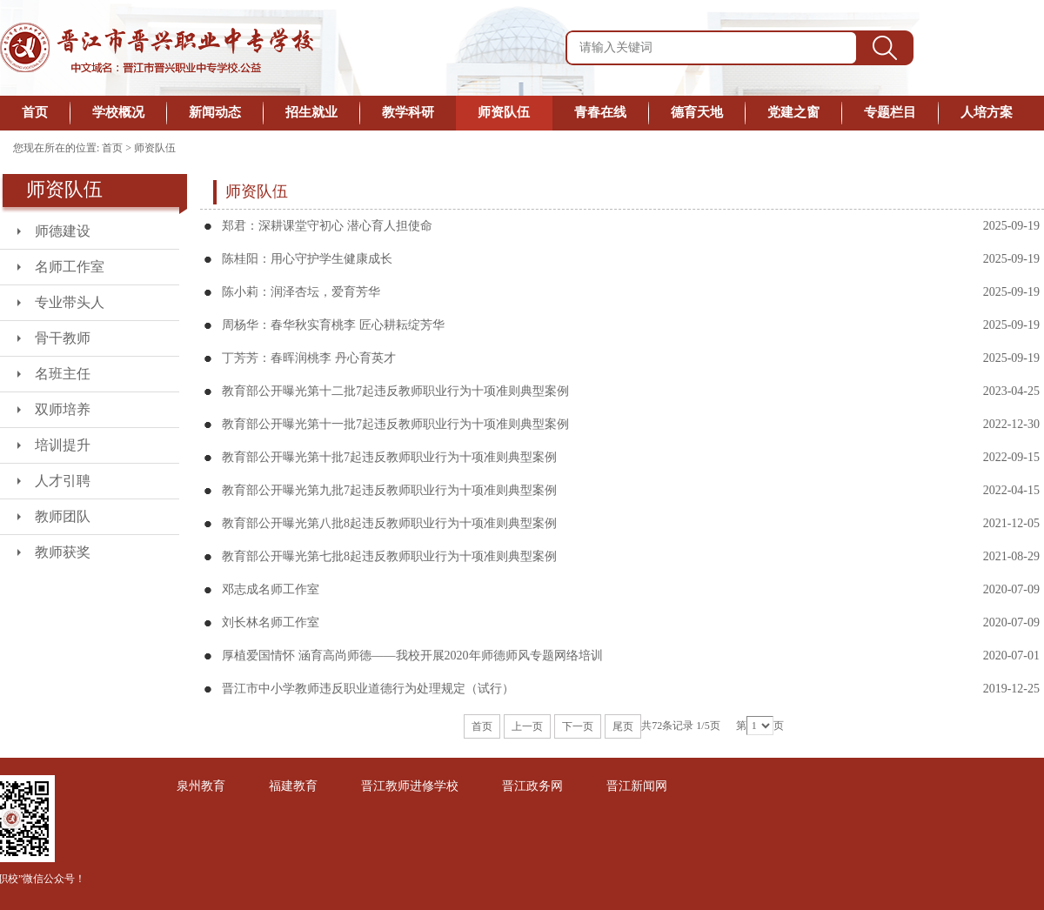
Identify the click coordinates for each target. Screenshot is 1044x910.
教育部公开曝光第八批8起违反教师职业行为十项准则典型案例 (389, 523)
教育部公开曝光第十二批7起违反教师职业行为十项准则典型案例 (395, 391)
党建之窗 (793, 112)
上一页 (527, 726)
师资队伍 (504, 112)
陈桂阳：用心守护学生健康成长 (307, 258)
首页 (35, 112)
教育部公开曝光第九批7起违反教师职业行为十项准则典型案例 (389, 490)
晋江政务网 (532, 786)
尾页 (622, 726)
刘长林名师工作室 (270, 622)
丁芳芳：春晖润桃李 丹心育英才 (309, 358)
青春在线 (600, 112)
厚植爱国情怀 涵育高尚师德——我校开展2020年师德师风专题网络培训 (412, 655)
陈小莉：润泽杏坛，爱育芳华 (301, 291)
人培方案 (986, 112)
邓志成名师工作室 (270, 589)
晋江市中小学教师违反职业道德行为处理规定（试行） (368, 688)
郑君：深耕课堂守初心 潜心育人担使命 (327, 225)
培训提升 (62, 445)
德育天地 (697, 112)
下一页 (577, 726)
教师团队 (62, 516)
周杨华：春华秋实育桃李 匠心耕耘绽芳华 (333, 324)
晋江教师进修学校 (409, 786)
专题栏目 (890, 112)
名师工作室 (69, 266)
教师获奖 (62, 552)
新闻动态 (215, 112)
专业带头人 (69, 302)
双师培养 (62, 409)
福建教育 (293, 786)
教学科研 (408, 112)
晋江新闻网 (636, 786)
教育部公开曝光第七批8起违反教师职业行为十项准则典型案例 (389, 556)
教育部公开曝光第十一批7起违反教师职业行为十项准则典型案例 (395, 424)
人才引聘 (62, 480)
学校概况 (118, 112)
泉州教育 (201, 786)
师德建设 (62, 231)
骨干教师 (62, 338)
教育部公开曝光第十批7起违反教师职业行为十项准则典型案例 (389, 457)
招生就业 (311, 112)
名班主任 (62, 373)
